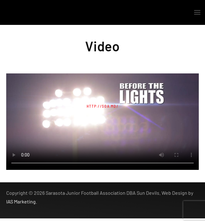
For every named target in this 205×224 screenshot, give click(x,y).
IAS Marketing (21, 201)
